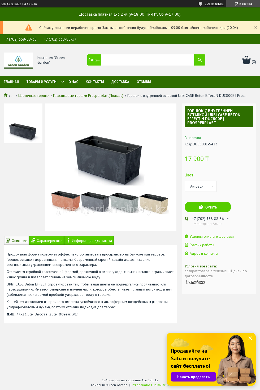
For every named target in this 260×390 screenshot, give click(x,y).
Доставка (120, 82)
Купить (210, 207)
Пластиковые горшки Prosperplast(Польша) (88, 95)
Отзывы (144, 82)
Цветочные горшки (33, 95)
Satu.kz (153, 380)
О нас (73, 82)
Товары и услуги (41, 82)
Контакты (95, 82)
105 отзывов (214, 4)
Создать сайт (11, 4)
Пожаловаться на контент (150, 385)
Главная (11, 82)
